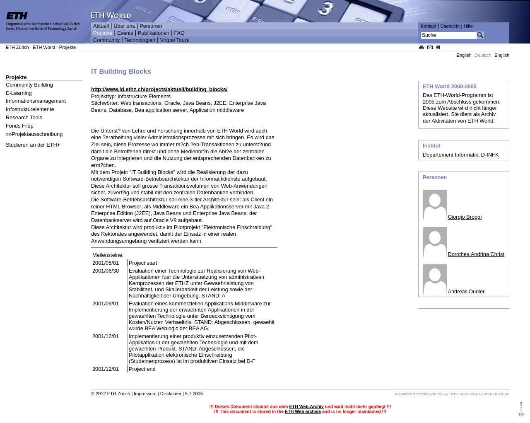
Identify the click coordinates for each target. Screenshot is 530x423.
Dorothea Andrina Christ (476, 254)
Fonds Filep (20, 126)
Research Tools (24, 117)
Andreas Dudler (466, 291)
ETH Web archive (303, 411)
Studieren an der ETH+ (33, 145)
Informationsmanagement (36, 101)
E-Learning (19, 93)
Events (125, 33)
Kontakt (428, 26)
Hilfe (468, 26)
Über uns (124, 26)
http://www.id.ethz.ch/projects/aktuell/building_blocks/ (159, 89)
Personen (151, 26)
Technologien (139, 40)
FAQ (179, 33)
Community (106, 40)
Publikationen (153, 33)
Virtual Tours (174, 40)
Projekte (102, 33)
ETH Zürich (17, 47)
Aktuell (101, 26)
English (464, 55)
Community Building (29, 85)
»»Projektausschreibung (34, 134)
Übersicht (450, 26)
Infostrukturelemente (30, 109)
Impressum (145, 393)
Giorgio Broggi (465, 217)
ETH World (44, 47)
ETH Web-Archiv (306, 406)
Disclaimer (170, 393)
